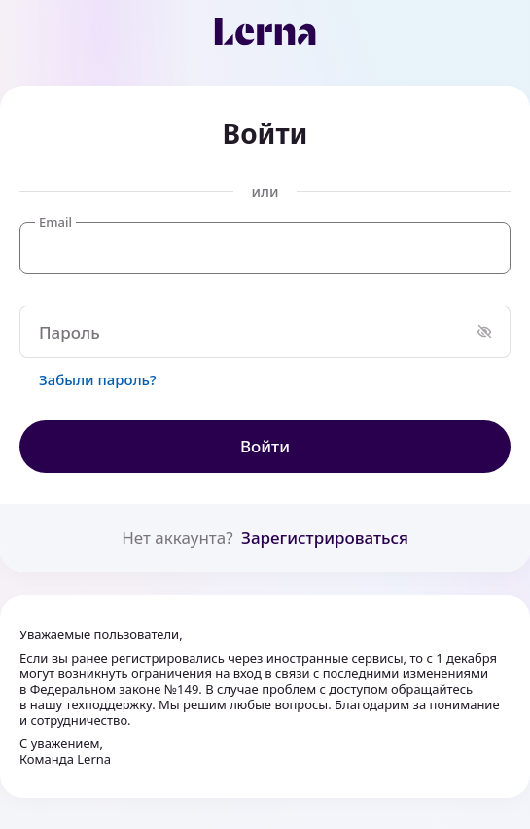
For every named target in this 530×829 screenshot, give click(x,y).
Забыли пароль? (98, 379)
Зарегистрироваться (324, 537)
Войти (265, 446)
